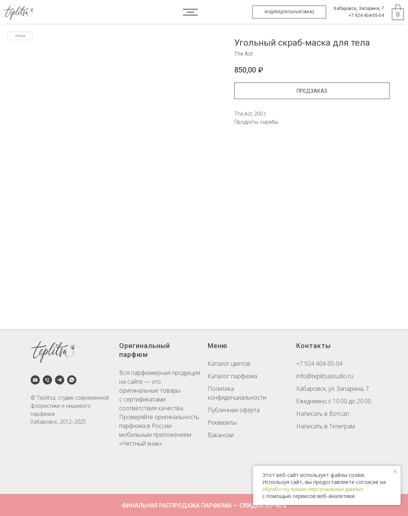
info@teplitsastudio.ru (324, 376)
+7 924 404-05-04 (366, 15)
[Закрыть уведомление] (395, 471)
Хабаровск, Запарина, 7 (358, 8)
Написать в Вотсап (322, 414)
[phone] (47, 380)
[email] (35, 380)
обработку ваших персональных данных (312, 488)
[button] (289, 12)
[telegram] (59, 380)
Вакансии (221, 435)
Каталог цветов (229, 363)
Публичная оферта (234, 410)
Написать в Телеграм (325, 426)
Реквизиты (222, 422)
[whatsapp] (71, 380)
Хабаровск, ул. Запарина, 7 (332, 389)
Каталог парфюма (232, 376)
